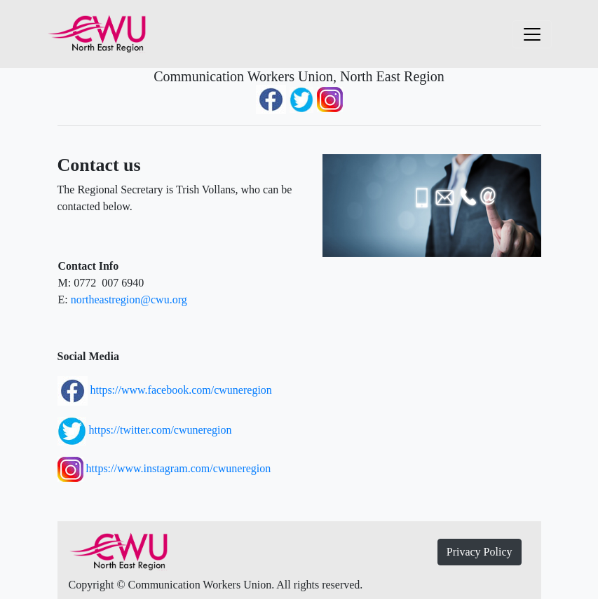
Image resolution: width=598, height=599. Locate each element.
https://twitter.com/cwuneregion (159, 430)
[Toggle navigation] (532, 34)
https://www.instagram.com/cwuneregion (178, 468)
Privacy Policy (479, 552)
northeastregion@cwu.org (129, 299)
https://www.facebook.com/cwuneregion (180, 390)
